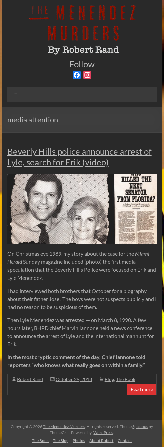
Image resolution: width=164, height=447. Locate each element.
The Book (125, 379)
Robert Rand (30, 379)
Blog (109, 379)
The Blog (60, 440)
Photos (79, 440)
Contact (125, 440)
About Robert (101, 440)
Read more (142, 389)
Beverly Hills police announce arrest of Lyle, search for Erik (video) (79, 156)
